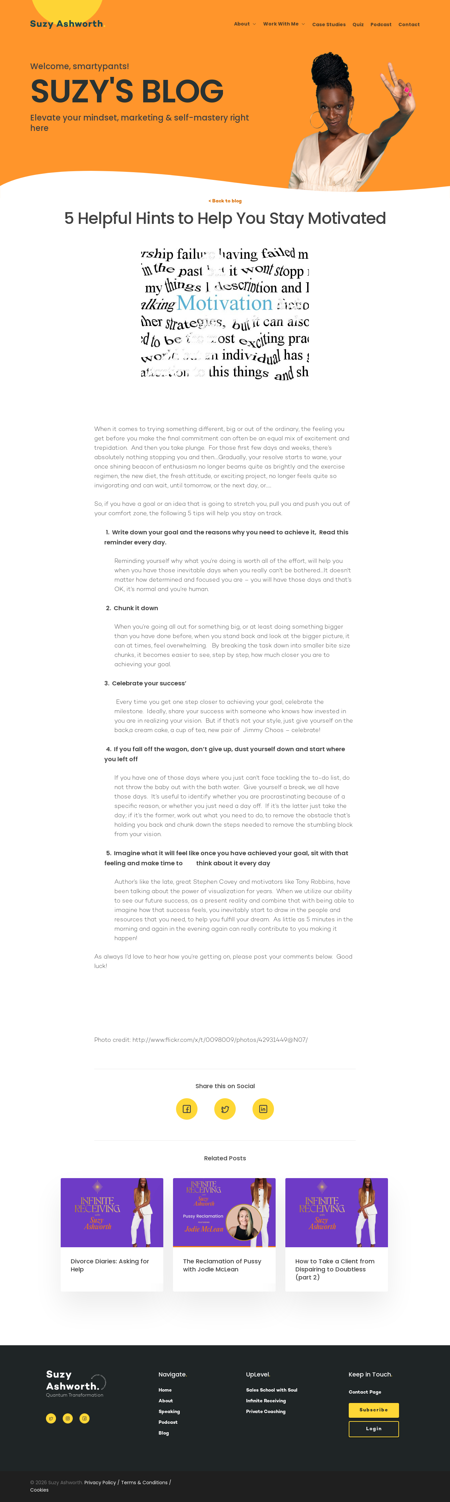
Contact (409, 24)
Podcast (381, 24)
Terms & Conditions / (146, 1482)
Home (165, 1390)
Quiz (358, 24)
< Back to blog (225, 201)
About (245, 24)
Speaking (169, 1412)
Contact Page (365, 1392)
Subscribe (373, 1410)
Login (374, 1429)
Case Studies (329, 24)
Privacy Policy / (102, 1482)
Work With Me (284, 24)
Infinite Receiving (266, 1401)
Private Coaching (266, 1412)
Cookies (39, 1490)
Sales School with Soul (271, 1390)
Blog (164, 1433)
